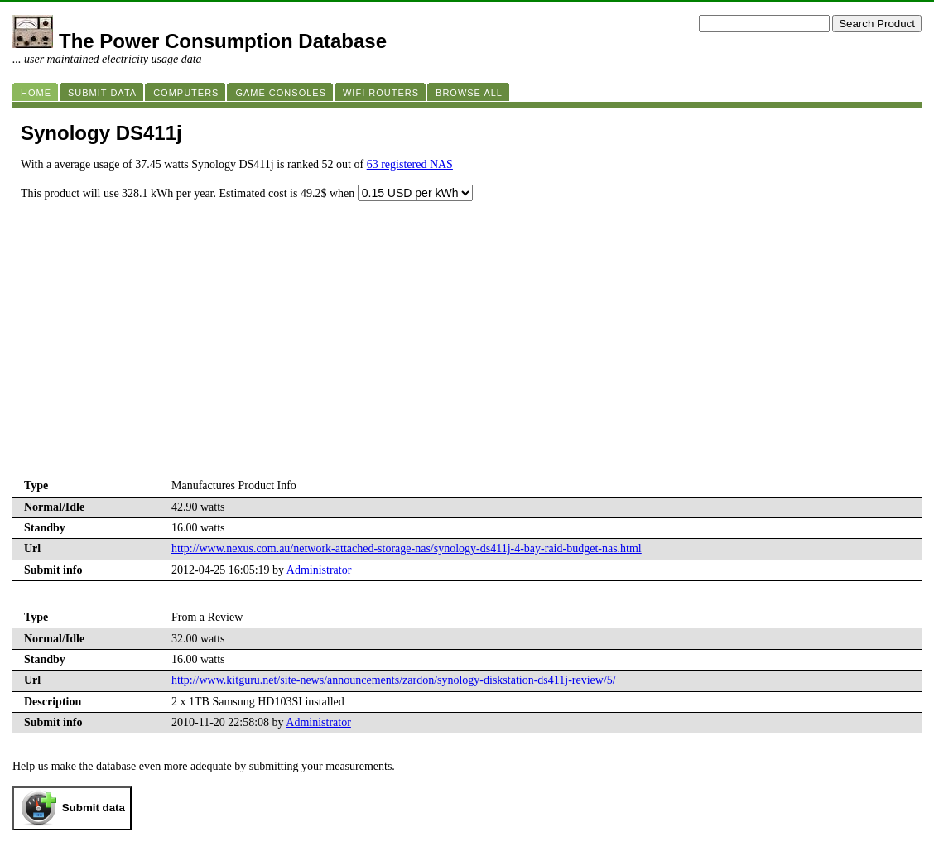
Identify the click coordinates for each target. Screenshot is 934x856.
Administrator (319, 570)
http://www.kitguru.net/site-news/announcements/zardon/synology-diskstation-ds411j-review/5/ (393, 680)
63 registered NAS (410, 164)
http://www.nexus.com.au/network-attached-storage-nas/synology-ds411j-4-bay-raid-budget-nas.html (406, 548)
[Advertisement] (467, 352)
